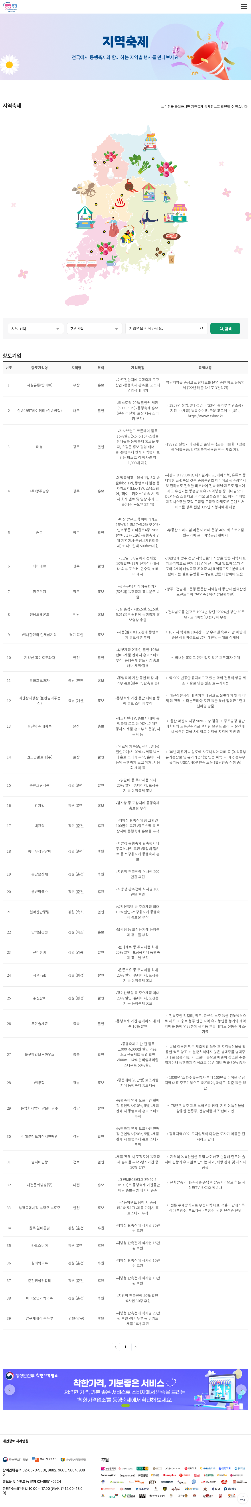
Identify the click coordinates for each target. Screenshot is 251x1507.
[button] (125, 1405)
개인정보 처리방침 (15, 1441)
